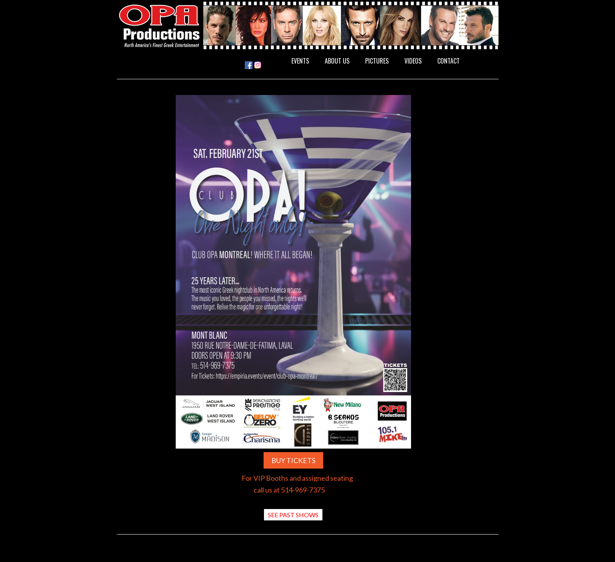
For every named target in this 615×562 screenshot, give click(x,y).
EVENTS (300, 61)
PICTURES (377, 61)
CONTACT (448, 61)
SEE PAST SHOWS (293, 514)
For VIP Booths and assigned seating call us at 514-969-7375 (297, 484)
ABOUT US (337, 61)
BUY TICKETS (293, 460)
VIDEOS (413, 61)
